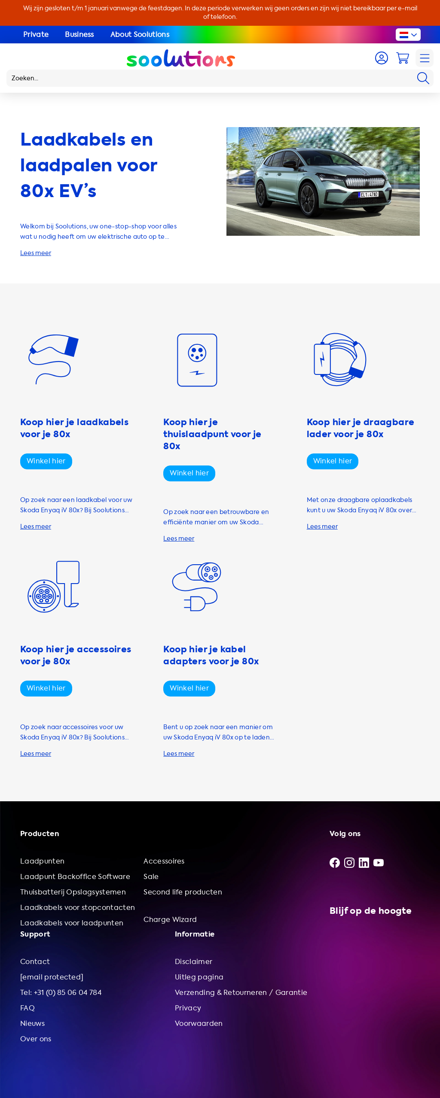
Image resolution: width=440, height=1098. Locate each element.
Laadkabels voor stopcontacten (77, 907)
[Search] (423, 78)
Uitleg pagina (199, 977)
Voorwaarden (199, 1023)
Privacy (188, 1008)
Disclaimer (193, 961)
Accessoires (164, 861)
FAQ (27, 1008)
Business (79, 34)
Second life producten (183, 892)
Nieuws (32, 1023)
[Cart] (402, 58)
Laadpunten (42, 861)
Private (36, 34)
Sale (151, 876)
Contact (35, 961)
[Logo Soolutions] (180, 58)
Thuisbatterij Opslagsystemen (73, 892)
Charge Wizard (170, 919)
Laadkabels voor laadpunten (71, 923)
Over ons (36, 1038)
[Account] (381, 58)
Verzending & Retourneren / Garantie (241, 992)
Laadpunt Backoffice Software (75, 876)
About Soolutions (139, 34)
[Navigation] (425, 58)
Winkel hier (46, 460)
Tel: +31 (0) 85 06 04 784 (60, 992)
